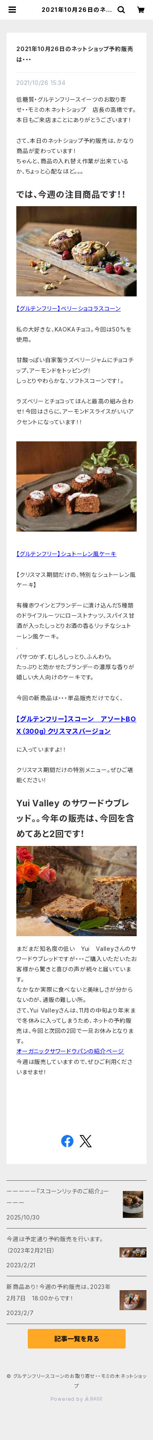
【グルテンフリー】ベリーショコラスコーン (68, 308)
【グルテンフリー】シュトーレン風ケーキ (66, 553)
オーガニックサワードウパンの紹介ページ (70, 1051)
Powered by (77, 1399)
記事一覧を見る (76, 1339)
